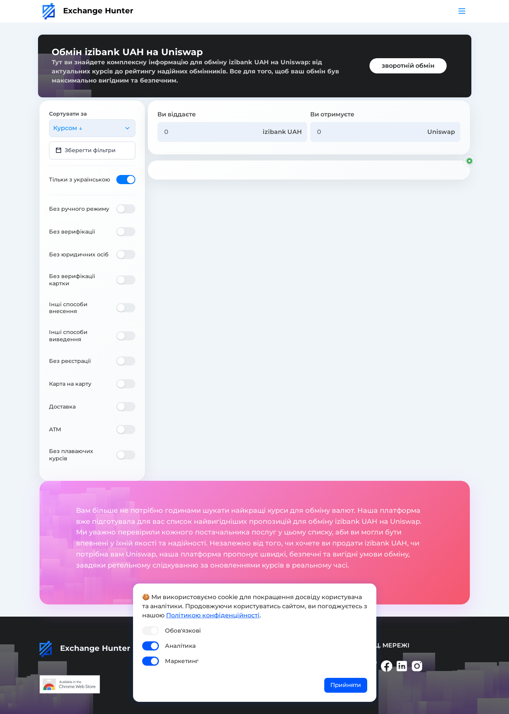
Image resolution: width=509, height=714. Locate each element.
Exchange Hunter (88, 10)
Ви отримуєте (332, 114)
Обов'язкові (183, 630)
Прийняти (345, 685)
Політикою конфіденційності (213, 615)
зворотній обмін (408, 65)
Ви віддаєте (176, 114)
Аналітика (180, 645)
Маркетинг (181, 661)
